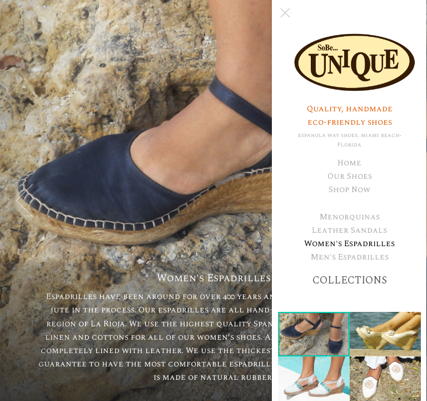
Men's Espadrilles (350, 257)
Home (350, 163)
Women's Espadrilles (350, 243)
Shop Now (350, 189)
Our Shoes (349, 176)
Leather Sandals (350, 230)
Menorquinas (350, 217)
